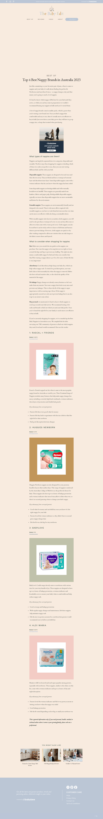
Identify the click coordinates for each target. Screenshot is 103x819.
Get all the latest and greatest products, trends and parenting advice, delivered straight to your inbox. (33, 793)
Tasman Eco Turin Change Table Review (30, 764)
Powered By (88, 1)
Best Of (30, 19)
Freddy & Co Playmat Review (73, 763)
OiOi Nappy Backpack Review (51, 763)
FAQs (68, 795)
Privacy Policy (71, 798)
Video (51, 19)
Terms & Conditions (73, 803)
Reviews (41, 19)
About (60, 19)
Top (95, 816)
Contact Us (70, 801)
